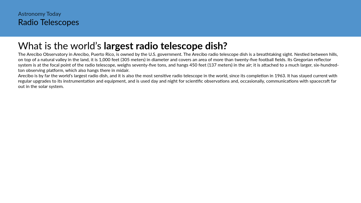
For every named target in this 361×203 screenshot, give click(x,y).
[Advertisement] (180, 141)
